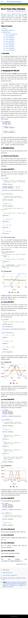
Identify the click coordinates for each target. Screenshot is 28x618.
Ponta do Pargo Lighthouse (10, 600)
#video (23, 603)
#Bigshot (5, 603)
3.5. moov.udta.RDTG (8, 41)
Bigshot (13, 11)
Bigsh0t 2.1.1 (6, 610)
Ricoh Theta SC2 (19, 14)
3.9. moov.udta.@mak (9, 48)
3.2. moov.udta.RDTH (8, 35)
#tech (13, 603)
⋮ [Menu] (26, 2)
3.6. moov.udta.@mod (9, 43)
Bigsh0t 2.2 (24, 11)
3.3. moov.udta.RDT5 (8, 37)
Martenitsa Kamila (7, 598)
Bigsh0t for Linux (14, 610)
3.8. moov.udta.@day (8, 46)
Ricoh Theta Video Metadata (13, 9)
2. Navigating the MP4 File (7, 30)
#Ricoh (10, 603)
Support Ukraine (14, 5)
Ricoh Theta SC (7, 14)
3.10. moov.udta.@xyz (9, 50)
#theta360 (18, 603)
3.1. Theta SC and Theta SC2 (10, 34)
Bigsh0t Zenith (23, 589)
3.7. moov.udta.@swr (8, 44)
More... (12, 612)
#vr (4, 605)
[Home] (2, 2)
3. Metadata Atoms (6, 32)
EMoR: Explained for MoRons (14, 607)
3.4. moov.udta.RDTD (8, 39)
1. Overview (4, 28)
